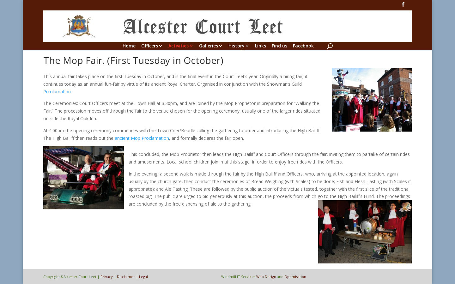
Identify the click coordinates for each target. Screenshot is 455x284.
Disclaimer (126, 276)
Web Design (266, 276)
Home (129, 46)
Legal (143, 276)
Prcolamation (57, 92)
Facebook (303, 46)
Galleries (208, 46)
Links (260, 46)
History (236, 46)
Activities (178, 46)
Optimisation (295, 276)
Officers (149, 46)
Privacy (106, 276)
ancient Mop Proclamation (142, 138)
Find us (279, 46)
